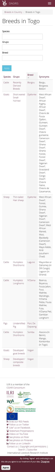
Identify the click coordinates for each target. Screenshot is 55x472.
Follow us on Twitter (18, 424)
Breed (5, 52)
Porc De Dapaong (32, 325)
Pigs (5, 323)
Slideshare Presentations (20, 430)
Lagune (31, 262)
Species (6, 31)
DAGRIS (13, 3)
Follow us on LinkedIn (19, 443)
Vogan (30, 350)
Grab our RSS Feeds (18, 421)
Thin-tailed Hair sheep (18, 198)
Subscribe (32, 449)
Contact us (12, 446)
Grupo (5, 41)
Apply (7, 68)
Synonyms (44, 76)
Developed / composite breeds (19, 362)
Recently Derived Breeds (17, 85)
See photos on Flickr (18, 437)
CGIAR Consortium (16, 387)
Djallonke (31, 94)
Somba (30, 332)
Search (21, 449)
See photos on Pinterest (20, 440)
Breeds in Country (13, 12)
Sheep (6, 196)
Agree (6, 468)
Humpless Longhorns (18, 282)
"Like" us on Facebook (18, 427)
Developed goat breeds (19, 352)
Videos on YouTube (17, 433)
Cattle (6, 82)
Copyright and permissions (33, 446)
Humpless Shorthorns (18, 264)
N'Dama (31, 280)
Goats (6, 94)
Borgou (31, 82)
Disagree (45, 462)
